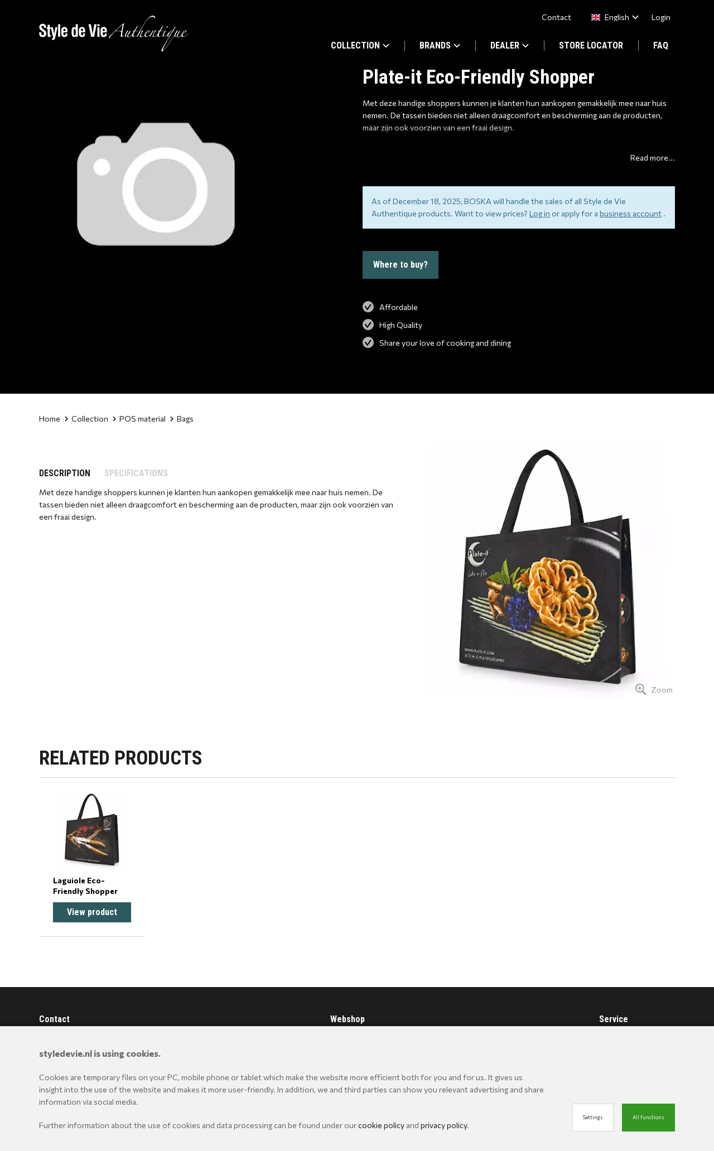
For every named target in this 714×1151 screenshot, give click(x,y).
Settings (593, 1117)
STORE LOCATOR (591, 45)
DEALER (509, 45)
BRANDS (439, 45)
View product (92, 912)
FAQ (660, 45)
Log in (539, 213)
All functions (648, 1117)
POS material (139, 418)
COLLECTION (360, 45)
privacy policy (444, 1125)
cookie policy (381, 1125)
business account (631, 213)
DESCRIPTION (64, 473)
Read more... (652, 157)
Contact (556, 17)
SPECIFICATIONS (136, 473)
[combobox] (613, 17)
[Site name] (114, 33)
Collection (86, 418)
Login (661, 17)
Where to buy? (400, 264)
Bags (182, 418)
